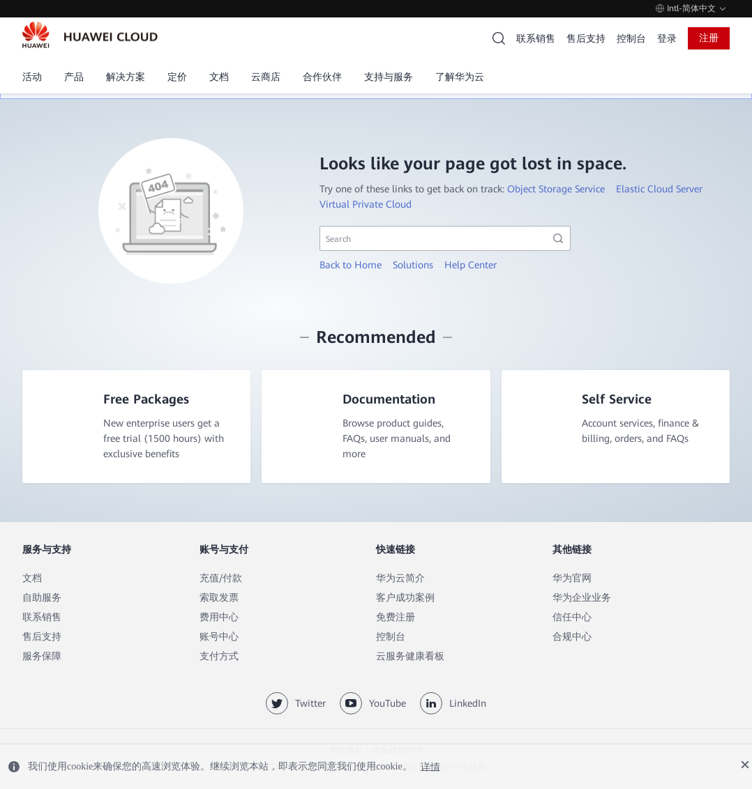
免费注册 (395, 618)
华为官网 (572, 579)
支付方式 (219, 657)
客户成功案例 (405, 598)
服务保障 (41, 657)
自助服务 (41, 598)
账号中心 (219, 637)
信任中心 (572, 618)
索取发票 (219, 598)
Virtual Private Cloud (365, 204)
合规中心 (572, 637)
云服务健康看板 (410, 657)
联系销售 (535, 38)
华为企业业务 (581, 598)
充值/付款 (221, 579)
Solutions (413, 264)
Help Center (470, 264)
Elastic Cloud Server (659, 188)
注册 (709, 37)
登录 (667, 38)
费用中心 (219, 618)
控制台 (631, 38)
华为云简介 (400, 579)
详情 (430, 766)
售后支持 (586, 38)
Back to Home (350, 264)
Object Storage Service (556, 188)
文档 (32, 579)
